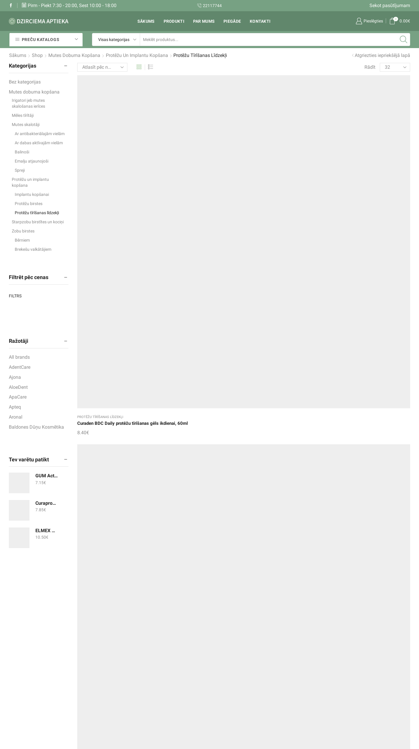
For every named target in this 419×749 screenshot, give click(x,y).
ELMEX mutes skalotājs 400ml (46, 530)
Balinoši (22, 152)
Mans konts (156, 689)
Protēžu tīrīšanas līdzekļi (100, 165)
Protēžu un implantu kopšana (137, 55)
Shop (37, 55)
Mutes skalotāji (26, 124)
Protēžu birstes (28, 203)
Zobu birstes (23, 231)
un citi (290, 689)
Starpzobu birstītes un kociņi (38, 221)
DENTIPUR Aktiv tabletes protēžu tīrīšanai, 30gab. (283, 175)
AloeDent (18, 387)
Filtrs (15, 296)
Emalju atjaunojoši (31, 161)
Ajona (15, 377)
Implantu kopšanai (32, 194)
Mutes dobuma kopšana (74, 55)
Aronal (15, 417)
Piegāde (232, 21)
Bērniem (22, 240)
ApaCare (18, 397)
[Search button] (403, 39)
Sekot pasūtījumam (389, 5)
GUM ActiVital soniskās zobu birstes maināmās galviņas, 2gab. (46, 475)
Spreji (20, 170)
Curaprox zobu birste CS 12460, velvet (46, 503)
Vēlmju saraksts (161, 665)
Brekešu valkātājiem (33, 249)
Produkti (174, 21)
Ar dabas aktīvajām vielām (39, 142)
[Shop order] (102, 67)
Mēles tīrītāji (23, 115)
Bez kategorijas (25, 82)
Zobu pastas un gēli (304, 653)
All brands (19, 357)
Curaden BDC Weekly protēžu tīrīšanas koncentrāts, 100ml (194, 175)
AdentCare (19, 367)
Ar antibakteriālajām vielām (40, 133)
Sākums (146, 21)
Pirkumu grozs (159, 677)
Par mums (204, 21)
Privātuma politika (233, 701)
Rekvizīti (222, 666)
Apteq (15, 407)
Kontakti (260, 21)
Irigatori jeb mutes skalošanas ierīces (28, 103)
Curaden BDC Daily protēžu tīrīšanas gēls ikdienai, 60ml (115, 175)
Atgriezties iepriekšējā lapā (382, 55)
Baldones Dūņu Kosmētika (36, 427)
